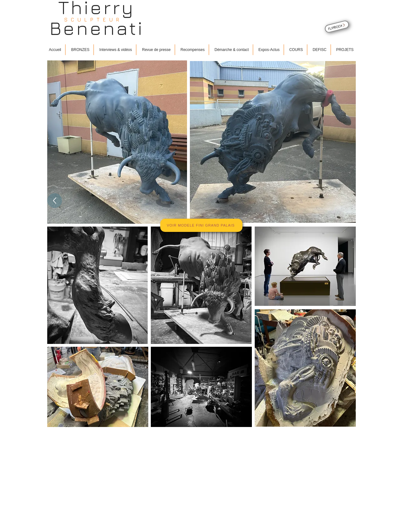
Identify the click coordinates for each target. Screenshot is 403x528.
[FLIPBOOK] (337, 26)
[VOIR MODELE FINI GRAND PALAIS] (201, 225)
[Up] (54, 200)
